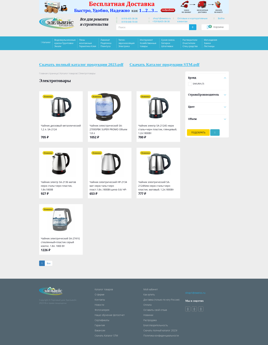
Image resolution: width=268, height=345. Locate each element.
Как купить (149, 294)
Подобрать (198, 132)
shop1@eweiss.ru (162, 18)
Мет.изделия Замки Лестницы (210, 43)
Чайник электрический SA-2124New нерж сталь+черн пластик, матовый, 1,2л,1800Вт (156, 185)
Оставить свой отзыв (155, 309)
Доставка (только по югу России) (161, 299)
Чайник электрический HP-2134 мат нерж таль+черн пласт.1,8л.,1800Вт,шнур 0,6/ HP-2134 (108, 185)
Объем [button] (207, 119)
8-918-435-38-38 (128, 18)
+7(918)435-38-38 (161, 21)
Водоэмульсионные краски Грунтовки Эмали (65, 43)
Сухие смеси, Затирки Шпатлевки (168, 43)
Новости (99, 304)
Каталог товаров (68, 73)
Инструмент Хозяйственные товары (148, 43)
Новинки (148, 315)
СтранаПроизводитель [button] (207, 94)
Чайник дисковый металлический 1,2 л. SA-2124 (61, 127)
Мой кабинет (150, 289)
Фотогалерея (102, 309)
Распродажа (150, 320)
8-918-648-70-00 (128, 21)
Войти (221, 18)
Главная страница (48, 73)
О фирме (99, 294)
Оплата (147, 304)
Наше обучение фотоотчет (110, 315)
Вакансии (100, 330)
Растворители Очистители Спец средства (190, 43)
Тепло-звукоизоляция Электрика (126, 43)
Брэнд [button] (207, 77)
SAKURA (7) (198, 83)
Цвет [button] (207, 106)
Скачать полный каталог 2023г (160, 330)
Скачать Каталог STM (106, 335)
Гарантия (100, 325)
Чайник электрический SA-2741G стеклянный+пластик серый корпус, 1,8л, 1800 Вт (60, 242)
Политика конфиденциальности (161, 335)
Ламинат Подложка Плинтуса (105, 43)
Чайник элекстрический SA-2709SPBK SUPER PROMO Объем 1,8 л (108, 129)
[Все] (49, 263)
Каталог (46, 42)
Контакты (100, 299)
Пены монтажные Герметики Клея (87, 43)
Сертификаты (102, 320)
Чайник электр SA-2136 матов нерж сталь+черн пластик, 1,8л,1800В (58, 185)
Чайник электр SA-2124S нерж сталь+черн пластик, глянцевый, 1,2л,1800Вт (157, 129)
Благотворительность (155, 325)
